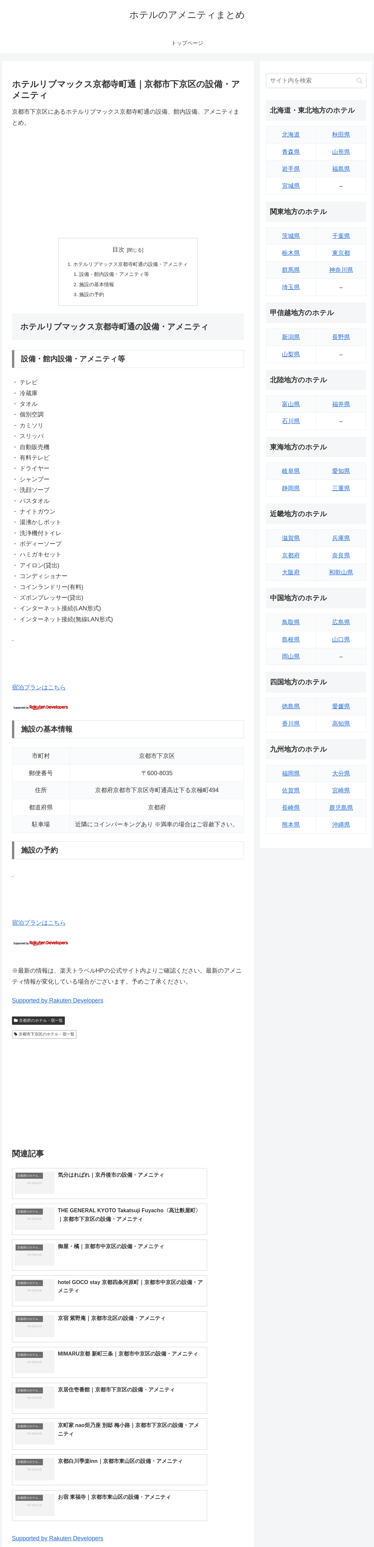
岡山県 (291, 656)
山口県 (341, 639)
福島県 (341, 169)
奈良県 (341, 555)
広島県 (341, 622)
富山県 (291, 404)
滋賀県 (291, 538)
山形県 (341, 152)
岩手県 (291, 169)
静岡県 (291, 488)
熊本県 (291, 824)
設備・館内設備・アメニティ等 (113, 275)
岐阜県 (291, 471)
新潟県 (291, 337)
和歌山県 (341, 572)
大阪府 (291, 572)
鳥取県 (291, 622)
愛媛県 (341, 706)
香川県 (291, 723)
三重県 (341, 488)
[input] (316, 80)
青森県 (291, 152)
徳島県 (291, 706)
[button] (359, 80)
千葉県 (341, 236)
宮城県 (291, 185)
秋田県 (341, 134)
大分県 (341, 773)
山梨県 (291, 354)
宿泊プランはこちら (39, 690)
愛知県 (341, 471)
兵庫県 (341, 538)
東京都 (341, 253)
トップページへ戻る (293, 1526)
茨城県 (291, 236)
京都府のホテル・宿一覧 (38, 1023)
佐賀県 (291, 790)
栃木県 (291, 253)
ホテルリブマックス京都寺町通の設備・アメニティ (130, 265)
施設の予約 (89, 297)
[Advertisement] (128, 182)
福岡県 (291, 773)
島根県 (291, 639)
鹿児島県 (341, 807)
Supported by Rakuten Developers (57, 1003)
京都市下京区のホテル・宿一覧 (44, 1037)
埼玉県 (291, 287)
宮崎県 (341, 790)
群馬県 (291, 270)
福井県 (341, 404)
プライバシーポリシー (344, 1526)
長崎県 (291, 807)
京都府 (291, 555)
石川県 (291, 421)
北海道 (291, 134)
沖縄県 (341, 824)
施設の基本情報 (94, 286)
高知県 (341, 723)
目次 (118, 249)
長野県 (341, 337)
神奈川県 (341, 270)
